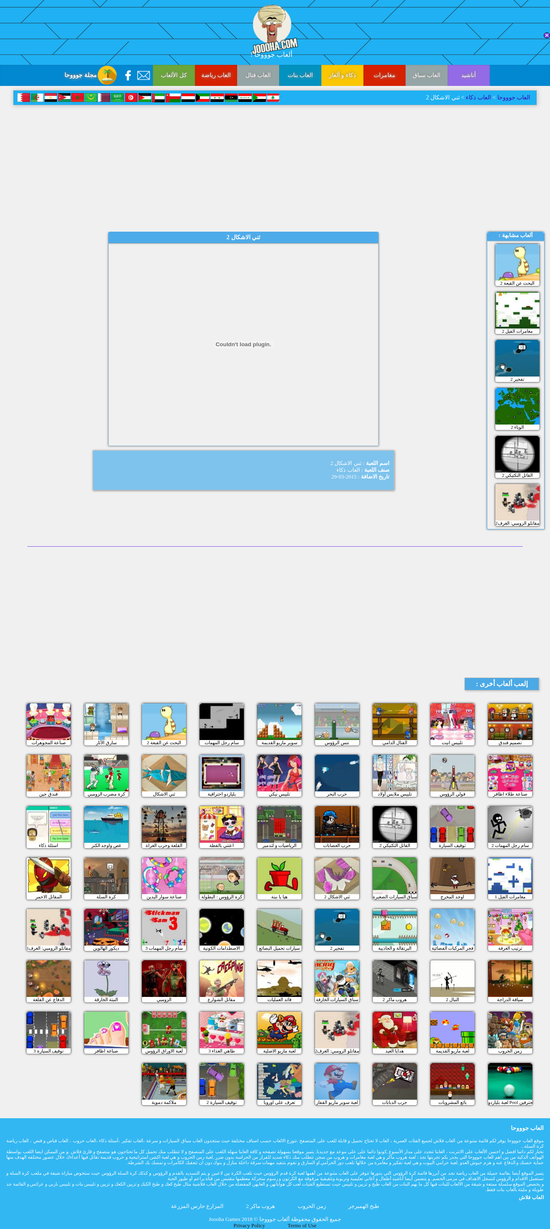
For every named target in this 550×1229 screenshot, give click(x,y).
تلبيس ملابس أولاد (395, 793)
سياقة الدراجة (510, 999)
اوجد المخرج (452, 896)
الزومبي (164, 999)
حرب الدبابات (394, 1102)
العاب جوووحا (513, 97)
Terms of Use (302, 1226)
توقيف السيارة (452, 845)
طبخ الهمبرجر (363, 1206)
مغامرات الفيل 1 (510, 896)
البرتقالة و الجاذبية (395, 948)
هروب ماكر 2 (394, 999)
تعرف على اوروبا (279, 1102)
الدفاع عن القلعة (48, 999)
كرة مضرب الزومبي (106, 793)
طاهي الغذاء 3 (221, 1050)
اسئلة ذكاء (48, 845)
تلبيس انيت (452, 742)
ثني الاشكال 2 (337, 896)
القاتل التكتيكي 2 (517, 475)
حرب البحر (337, 793)
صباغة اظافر (106, 1050)
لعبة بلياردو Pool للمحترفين (510, 1102)
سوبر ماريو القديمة (280, 742)
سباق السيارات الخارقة (337, 999)
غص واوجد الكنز (106, 845)
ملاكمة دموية (164, 1102)
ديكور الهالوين (106, 948)
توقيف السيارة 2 (221, 1102)
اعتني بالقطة (221, 845)
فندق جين (48, 793)
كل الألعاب (174, 75)
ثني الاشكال (164, 793)
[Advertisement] (275, 168)
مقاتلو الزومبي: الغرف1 (49, 948)
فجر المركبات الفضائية (453, 948)
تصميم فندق (510, 742)
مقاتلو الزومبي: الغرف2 (517, 523)
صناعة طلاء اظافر (510, 793)
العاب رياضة (216, 75)
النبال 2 (452, 999)
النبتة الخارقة (106, 999)
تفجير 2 (517, 379)
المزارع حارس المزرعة (197, 1206)
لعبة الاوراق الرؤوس (164, 1050)
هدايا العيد (394, 1050)
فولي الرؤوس (452, 793)
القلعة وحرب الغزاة (164, 845)
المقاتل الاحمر (48, 896)
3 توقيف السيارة (48, 1050)
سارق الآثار (106, 742)
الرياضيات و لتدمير (279, 845)
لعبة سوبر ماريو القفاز (337, 1102)
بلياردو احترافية (222, 793)
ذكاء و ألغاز (342, 75)
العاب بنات (300, 75)
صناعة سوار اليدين (164, 896)
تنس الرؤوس (337, 742)
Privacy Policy (249, 1226)
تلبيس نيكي (279, 793)
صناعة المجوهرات (49, 742)
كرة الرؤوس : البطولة (221, 896)
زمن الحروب (510, 1050)
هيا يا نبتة (279, 896)
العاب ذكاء (478, 97)
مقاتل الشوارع (221, 999)
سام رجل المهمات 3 (164, 948)
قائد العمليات (279, 999)
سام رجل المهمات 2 (510, 845)
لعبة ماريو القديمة (452, 1050)
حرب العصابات (337, 845)
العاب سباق (427, 75)
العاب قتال (258, 75)
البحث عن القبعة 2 (517, 283)
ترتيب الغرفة (510, 948)
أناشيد (468, 75)
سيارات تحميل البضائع (279, 948)
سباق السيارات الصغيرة (395, 896)
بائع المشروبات (452, 1102)
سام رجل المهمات (222, 742)
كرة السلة (106, 896)
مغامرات (384, 75)
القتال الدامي (394, 742)
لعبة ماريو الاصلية (279, 1050)
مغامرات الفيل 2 (517, 331)
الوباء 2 (517, 427)
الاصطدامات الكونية (221, 948)
